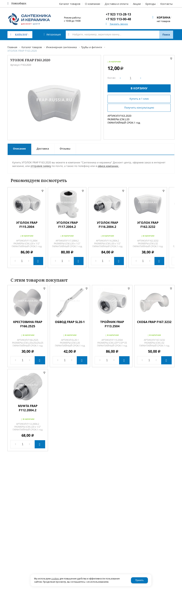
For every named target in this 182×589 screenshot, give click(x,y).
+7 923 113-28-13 (118, 14)
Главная (12, 47)
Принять (139, 580)
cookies (55, 578)
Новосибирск (18, 3)
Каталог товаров (32, 47)
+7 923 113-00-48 (118, 19)
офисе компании (108, 166)
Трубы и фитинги (91, 47)
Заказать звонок (119, 24)
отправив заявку (41, 166)
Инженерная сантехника (61, 47)
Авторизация (53, 34)
